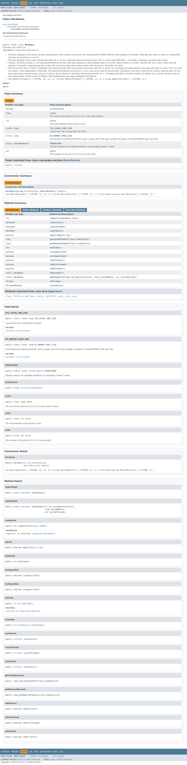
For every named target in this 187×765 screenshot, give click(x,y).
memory (8, 165)
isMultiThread (57, 264)
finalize (18, 296)
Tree (36, 3)
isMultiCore (56, 260)
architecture (57, 109)
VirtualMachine (14, 285)
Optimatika (20, 762)
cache (53, 113)
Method (36, 11)
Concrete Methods (75, 210)
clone (8, 296)
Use (30, 3)
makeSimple (56, 273)
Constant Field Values (17, 331)
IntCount (10, 222)
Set (15, 143)
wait (61, 296)
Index (55, 3)
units (53, 151)
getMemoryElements (60, 243)
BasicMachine (19, 47)
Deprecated (45, 3)
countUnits (56, 231)
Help (61, 3)
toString (54, 281)
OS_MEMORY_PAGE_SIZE (61, 136)
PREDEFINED (56, 143)
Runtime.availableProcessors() (23, 57)
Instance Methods (52, 210)
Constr (27, 11)
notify (40, 296)
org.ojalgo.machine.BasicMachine (23, 27)
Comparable (8, 36)
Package (15, 3)
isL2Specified (57, 252)
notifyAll (51, 296)
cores (53, 121)
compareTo (55, 218)
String (9, 109)
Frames (33, 8)
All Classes (58, 8)
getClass (29, 296)
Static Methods (31, 210)
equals (53, 235)
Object (61, 235)
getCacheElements (59, 239)
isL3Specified (57, 256)
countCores (56, 222)
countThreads (57, 227)
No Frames (43, 8)
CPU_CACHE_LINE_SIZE (61, 128)
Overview (5, 3)
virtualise (56, 285)
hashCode (54, 247)
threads (19, 165)
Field (20, 11)
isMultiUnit (56, 268)
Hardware (20, 36)
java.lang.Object (10, 24)
